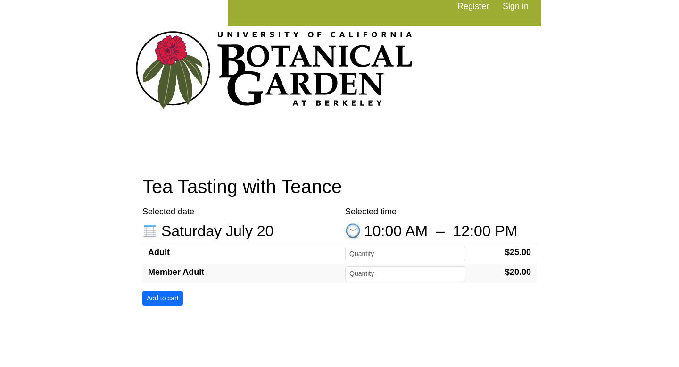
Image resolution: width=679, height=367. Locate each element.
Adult (159, 252)
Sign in (516, 6)
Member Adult (176, 272)
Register (473, 6)
